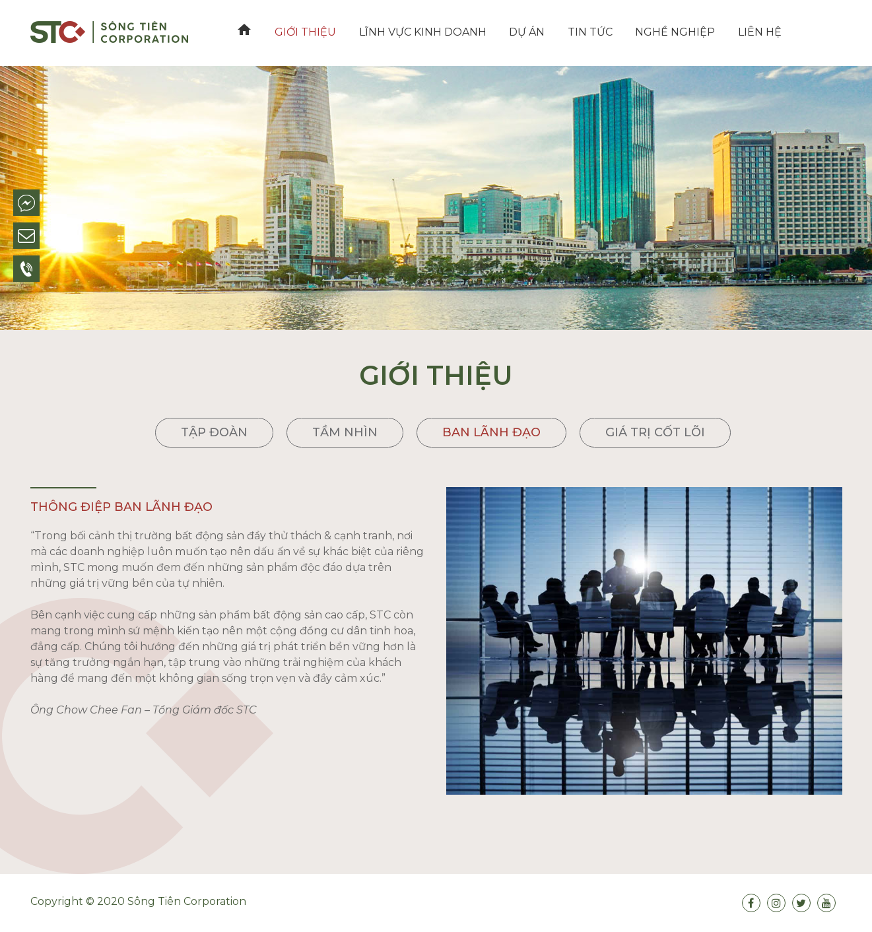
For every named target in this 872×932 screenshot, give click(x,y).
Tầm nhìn (345, 432)
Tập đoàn (214, 432)
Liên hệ (747, 32)
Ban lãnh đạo (491, 432)
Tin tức (581, 32)
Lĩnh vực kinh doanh (418, 32)
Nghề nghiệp (665, 32)
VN (787, 32)
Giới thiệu (303, 32)
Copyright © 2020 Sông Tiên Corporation (138, 901)
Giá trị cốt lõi (655, 432)
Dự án (521, 32)
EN (813, 32)
